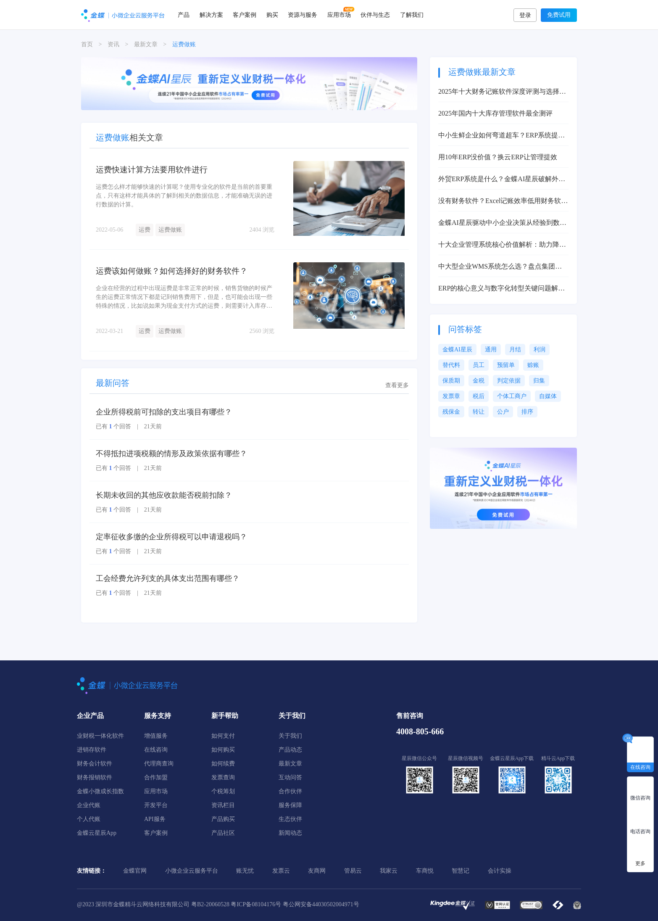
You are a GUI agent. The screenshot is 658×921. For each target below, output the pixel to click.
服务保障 (290, 805)
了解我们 (412, 14)
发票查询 (223, 777)
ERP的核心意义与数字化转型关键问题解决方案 (501, 289)
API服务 (155, 819)
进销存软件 (91, 750)
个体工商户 (511, 396)
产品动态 (290, 750)
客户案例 (244, 14)
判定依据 (509, 380)
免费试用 (559, 15)
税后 (478, 396)
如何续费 (223, 763)
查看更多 (397, 385)
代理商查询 (159, 763)
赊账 (533, 365)
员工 (478, 365)
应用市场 (339, 14)
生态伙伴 (290, 819)
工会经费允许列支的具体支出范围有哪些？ (168, 578)
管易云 (353, 871)
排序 (527, 412)
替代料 (451, 365)
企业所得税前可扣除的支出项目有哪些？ (164, 412)
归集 (539, 380)
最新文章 (146, 44)
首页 (87, 44)
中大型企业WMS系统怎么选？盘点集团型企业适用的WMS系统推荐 (500, 267)
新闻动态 (290, 833)
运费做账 (170, 229)
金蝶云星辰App (96, 833)
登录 (525, 15)
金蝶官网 (135, 871)
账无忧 (245, 871)
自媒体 (548, 396)
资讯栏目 (223, 805)
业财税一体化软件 (100, 736)
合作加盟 (156, 777)
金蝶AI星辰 (457, 349)
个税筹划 (223, 791)
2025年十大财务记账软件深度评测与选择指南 (502, 92)
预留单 (506, 365)
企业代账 (88, 805)
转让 (478, 412)
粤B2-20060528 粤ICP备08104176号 (236, 904)
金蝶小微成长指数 (100, 791)
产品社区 (223, 833)
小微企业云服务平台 (191, 871)
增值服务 (156, 736)
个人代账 (88, 819)
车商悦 (425, 871)
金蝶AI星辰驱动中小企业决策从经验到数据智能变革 (502, 223)
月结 (515, 349)
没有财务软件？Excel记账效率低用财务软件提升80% (503, 201)
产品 (184, 14)
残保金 (451, 412)
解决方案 (211, 14)
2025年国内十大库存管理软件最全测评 (495, 113)
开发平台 (156, 805)
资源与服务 (302, 14)
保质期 (451, 380)
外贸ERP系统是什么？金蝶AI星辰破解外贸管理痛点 (501, 179)
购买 (272, 14)
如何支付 (223, 736)
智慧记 (460, 871)
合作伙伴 (290, 791)
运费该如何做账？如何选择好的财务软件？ (175, 270)
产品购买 (223, 819)
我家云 (388, 871)
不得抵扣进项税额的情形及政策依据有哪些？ (171, 453)
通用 (491, 349)
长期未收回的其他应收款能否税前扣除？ (164, 495)
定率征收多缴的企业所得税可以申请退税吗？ (171, 537)
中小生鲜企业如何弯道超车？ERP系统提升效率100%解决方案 (501, 136)
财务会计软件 (94, 763)
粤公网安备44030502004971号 (321, 904)
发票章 (451, 396)
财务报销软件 (94, 777)
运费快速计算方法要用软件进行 (154, 169)
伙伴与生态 (375, 14)
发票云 (281, 871)
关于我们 (290, 736)
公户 (503, 412)
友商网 (317, 871)
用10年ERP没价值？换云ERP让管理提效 (497, 157)
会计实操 (499, 871)
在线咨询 (156, 750)
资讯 (113, 44)
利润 (539, 349)
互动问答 (290, 777)
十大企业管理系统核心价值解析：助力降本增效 (502, 245)
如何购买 (223, 750)
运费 (144, 229)
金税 (478, 380)
